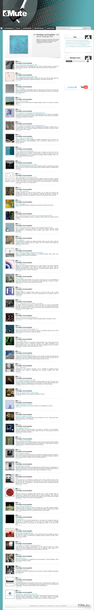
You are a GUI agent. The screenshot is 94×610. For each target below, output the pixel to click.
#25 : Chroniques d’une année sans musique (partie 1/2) (34, 227)
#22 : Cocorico (20, 264)
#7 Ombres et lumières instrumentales (28, 545)
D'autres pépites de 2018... (24, 404)
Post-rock (77, 42)
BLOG (18, 28)
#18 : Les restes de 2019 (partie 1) (26, 329)
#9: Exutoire (19, 519)
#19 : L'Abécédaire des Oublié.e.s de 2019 (29, 303)
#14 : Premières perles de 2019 (26, 380)
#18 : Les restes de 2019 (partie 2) (26, 317)
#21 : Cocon (19, 278)
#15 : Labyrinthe (21, 367)
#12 (17, 478)
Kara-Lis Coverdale (69, 45)
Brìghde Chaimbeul (77, 45)
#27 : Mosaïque (20, 204)
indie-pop (81, 43)
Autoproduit (85, 40)
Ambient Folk (86, 43)
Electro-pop (85, 46)
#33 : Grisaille (20, 88)
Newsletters (63, 605)
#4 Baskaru (19, 581)
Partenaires (42, 605)
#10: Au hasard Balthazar (24, 506)
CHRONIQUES (9, 28)
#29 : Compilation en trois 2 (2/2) (26, 164)
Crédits (57, 605)
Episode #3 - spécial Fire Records (26, 594)
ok (87, 61)
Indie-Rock (73, 40)
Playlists (89, 42)
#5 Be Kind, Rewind (22, 570)
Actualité (68, 40)
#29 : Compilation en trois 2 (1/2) (26, 177)
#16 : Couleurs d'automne (24, 355)
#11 (17, 492)
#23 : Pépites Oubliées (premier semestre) (29, 252)
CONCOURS (51, 28)
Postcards (78, 46)
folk (90, 46)
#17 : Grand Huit (21, 341)
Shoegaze (72, 46)
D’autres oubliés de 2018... (24, 416)
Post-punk (83, 42)
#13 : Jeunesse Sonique (23, 440)
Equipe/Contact (34, 605)
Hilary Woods (75, 43)
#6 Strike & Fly (20, 558)
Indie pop (79, 40)
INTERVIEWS (27, 28)
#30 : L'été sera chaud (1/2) (24, 151)
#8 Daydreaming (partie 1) (24, 533)
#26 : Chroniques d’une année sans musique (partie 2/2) (34, 215)
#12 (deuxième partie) (23, 466)
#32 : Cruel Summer (22, 101)
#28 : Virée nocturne (22, 191)
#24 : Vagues (20, 240)
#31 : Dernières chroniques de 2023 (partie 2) (30, 113)
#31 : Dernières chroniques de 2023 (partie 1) (30, 125)
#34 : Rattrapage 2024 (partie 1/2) (26, 76)
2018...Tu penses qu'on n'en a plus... (27, 392)
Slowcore (68, 43)
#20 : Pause (19, 291)
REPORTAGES (39, 28)
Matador (83, 45)
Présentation (50, 605)
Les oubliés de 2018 (22, 428)
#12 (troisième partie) (22, 453)
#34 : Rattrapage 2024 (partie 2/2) (26, 65)
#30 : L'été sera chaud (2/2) (24, 138)
